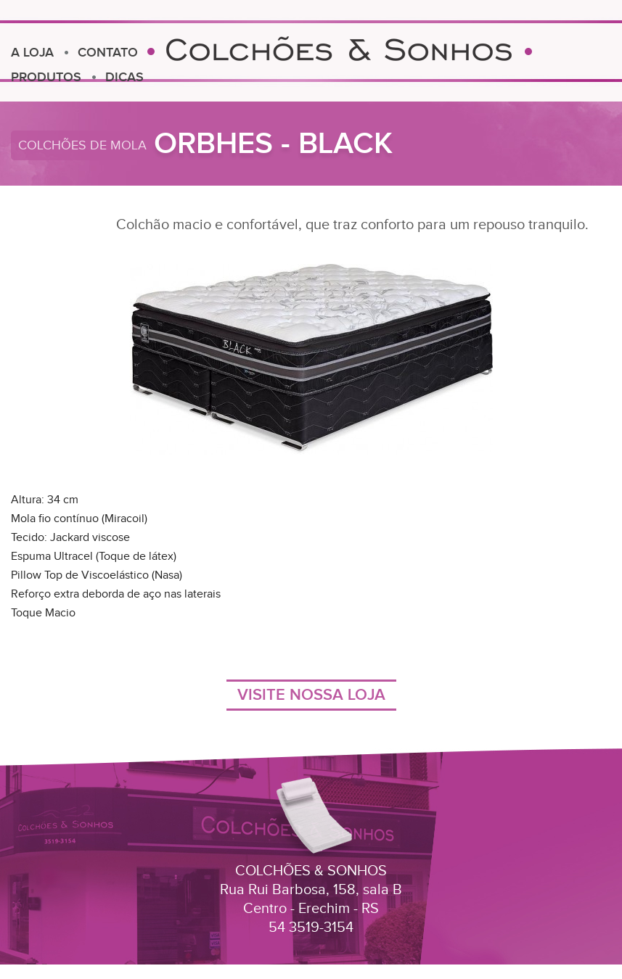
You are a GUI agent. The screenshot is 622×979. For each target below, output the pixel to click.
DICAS (124, 77)
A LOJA (32, 52)
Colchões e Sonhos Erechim (339, 48)
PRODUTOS (46, 77)
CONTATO (108, 52)
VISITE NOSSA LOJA (311, 695)
